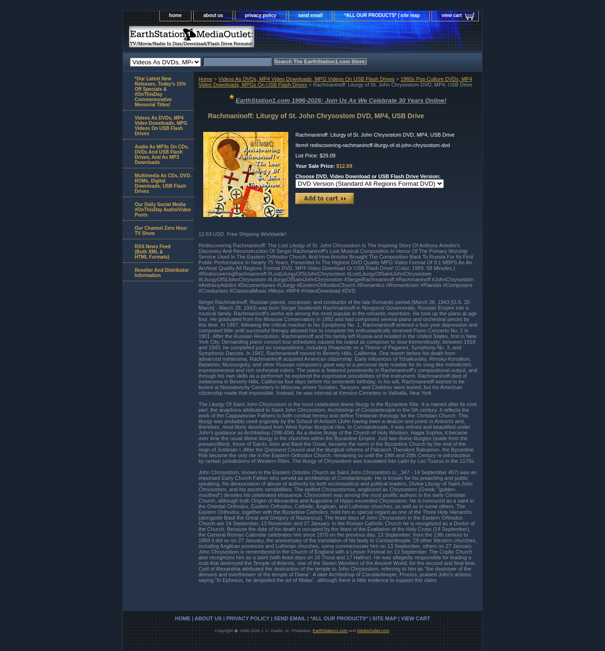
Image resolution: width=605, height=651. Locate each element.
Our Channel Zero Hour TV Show (161, 231)
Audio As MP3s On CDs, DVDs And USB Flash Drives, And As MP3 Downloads (162, 154)
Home (205, 79)
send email (310, 15)
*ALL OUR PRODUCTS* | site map (382, 15)
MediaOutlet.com (373, 630)
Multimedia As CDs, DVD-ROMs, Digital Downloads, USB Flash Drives (163, 183)
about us (213, 15)
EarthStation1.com (329, 630)
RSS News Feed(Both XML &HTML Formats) (153, 252)
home (175, 15)
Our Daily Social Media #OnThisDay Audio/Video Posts (163, 209)
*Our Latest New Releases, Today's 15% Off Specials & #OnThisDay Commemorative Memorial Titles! (160, 91)
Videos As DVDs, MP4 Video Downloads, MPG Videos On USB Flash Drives (306, 79)
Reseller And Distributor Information (162, 273)
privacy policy (261, 15)
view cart (451, 15)
